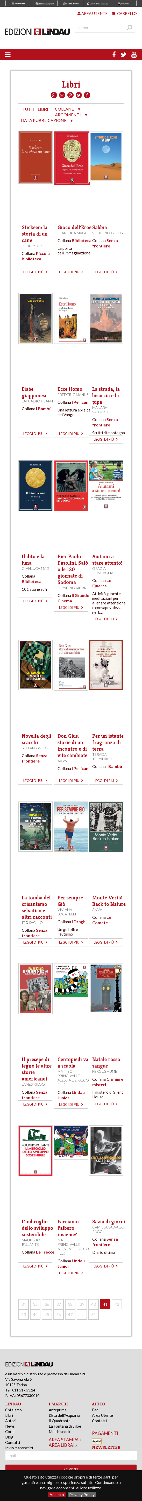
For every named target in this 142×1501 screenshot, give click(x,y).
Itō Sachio (32, 922)
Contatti (12, 1442)
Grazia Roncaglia (102, 570)
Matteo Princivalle (69, 1073)
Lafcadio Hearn (37, 401)
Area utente (92, 13)
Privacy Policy (82, 1494)
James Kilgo (33, 1084)
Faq (95, 1409)
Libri (9, 1415)
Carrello (124, 13)
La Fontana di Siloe (65, 1426)
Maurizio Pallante (31, 1242)
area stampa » (65, 1439)
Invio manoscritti (19, 1447)
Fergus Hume (104, 1071)
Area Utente (102, 1415)
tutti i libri (35, 109)
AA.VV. (63, 761)
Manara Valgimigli (102, 409)
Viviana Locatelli (67, 911)
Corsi (10, 1431)
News (10, 1426)
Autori (10, 1420)
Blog (9, 1437)
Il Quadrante (59, 1420)
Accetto (56, 1494)
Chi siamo (13, 1409)
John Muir (32, 246)
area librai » (63, 1445)
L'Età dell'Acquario (64, 1415)
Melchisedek (59, 1431)
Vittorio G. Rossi (109, 233)
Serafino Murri (73, 588)
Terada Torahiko (102, 756)
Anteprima (58, 1409)
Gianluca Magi (72, 233)
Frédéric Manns (73, 394)
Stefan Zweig (35, 748)
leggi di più (35, 272)
